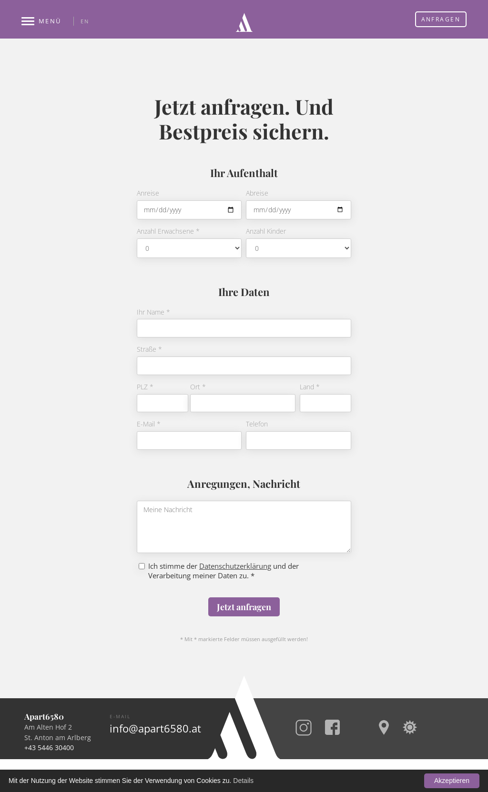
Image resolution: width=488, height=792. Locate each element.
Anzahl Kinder (266, 231)
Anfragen (440, 19)
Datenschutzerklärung (235, 566)
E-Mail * (149, 424)
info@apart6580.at (155, 728)
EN (85, 21)
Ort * (198, 387)
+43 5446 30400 (49, 747)
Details (243, 780)
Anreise (148, 193)
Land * (310, 387)
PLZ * (145, 387)
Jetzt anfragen (244, 607)
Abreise (257, 193)
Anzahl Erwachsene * (168, 231)
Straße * (149, 349)
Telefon (257, 424)
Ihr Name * (153, 312)
